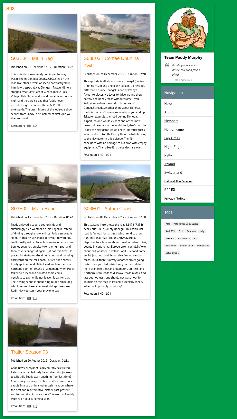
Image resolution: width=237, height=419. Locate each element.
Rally (168, 155)
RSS (167, 189)
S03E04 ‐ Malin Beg (32, 58)
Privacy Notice (174, 198)
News (168, 103)
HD (29, 126)
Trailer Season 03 (29, 352)
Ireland (169, 164)
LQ (35, 126)
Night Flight (173, 146)
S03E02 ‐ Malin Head (33, 208)
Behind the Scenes (178, 181)
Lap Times (172, 138)
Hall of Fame (174, 129)
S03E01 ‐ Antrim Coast (107, 208)
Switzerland (173, 172)
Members (171, 121)
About (169, 112)
